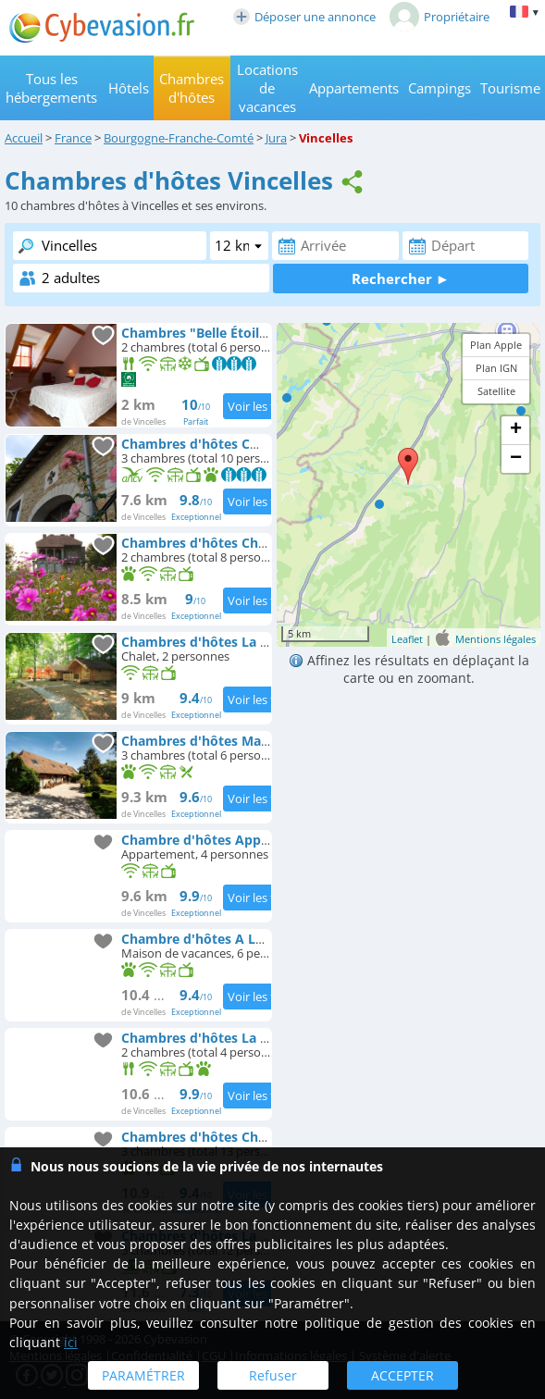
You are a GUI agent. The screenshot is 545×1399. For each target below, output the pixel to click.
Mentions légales (495, 639)
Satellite (496, 391)
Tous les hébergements (51, 87)
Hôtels (128, 88)
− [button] (516, 459)
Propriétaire (439, 16)
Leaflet (407, 639)
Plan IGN (496, 368)
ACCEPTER (402, 1375)
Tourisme (510, 88)
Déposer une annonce (304, 16)
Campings (439, 88)
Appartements (354, 88)
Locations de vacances (267, 88)
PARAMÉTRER (143, 1375)
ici (71, 1342)
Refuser (273, 1375)
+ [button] (516, 430)
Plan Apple (496, 345)
